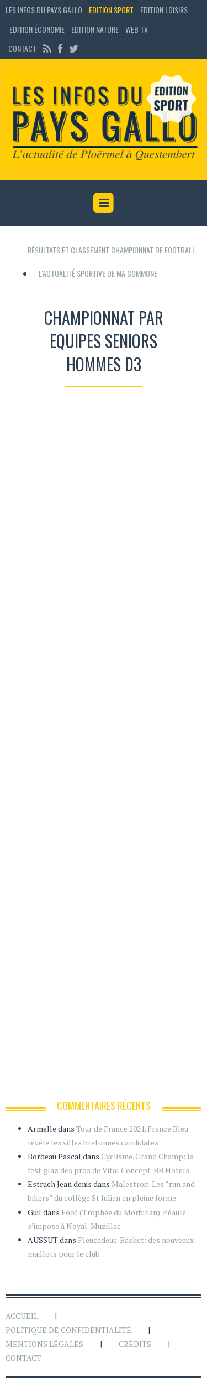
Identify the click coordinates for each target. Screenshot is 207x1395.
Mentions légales (44, 1344)
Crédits (135, 1344)
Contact (22, 48)
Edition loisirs (164, 9)
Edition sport (111, 9)
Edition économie (37, 29)
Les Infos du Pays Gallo (44, 9)
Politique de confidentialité (68, 1330)
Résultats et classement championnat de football (111, 250)
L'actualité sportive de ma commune (98, 273)
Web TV (136, 29)
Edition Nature (95, 29)
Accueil (22, 1315)
